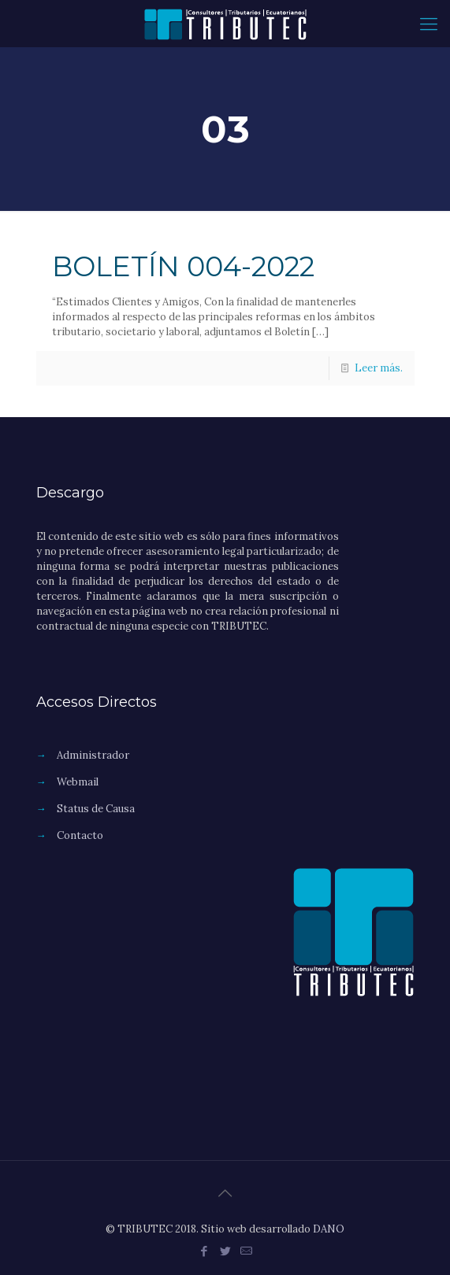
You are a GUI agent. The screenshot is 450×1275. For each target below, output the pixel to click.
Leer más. (379, 368)
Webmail (78, 782)
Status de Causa (96, 808)
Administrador (93, 755)
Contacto (80, 835)
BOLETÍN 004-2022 (183, 266)
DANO (328, 1229)
